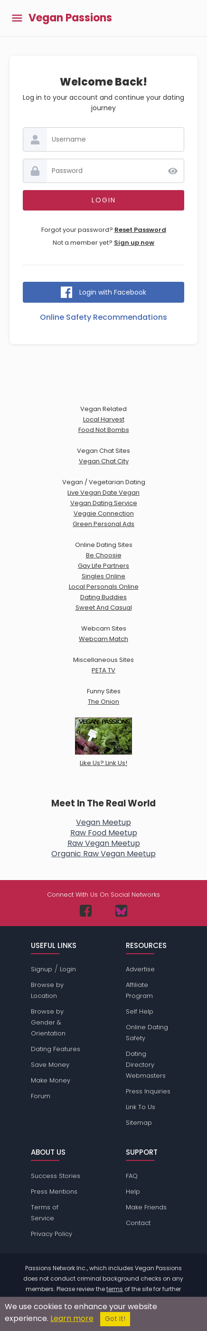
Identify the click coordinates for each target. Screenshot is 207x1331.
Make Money (50, 1080)
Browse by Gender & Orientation (48, 1022)
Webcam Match (103, 638)
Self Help (139, 1011)
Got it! (115, 1318)
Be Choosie (104, 555)
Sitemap (139, 1122)
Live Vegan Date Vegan (103, 492)
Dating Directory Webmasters (146, 1064)
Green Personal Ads (103, 523)
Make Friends (146, 1207)
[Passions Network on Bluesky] (121, 911)
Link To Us (140, 1106)
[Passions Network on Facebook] (86, 911)
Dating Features (55, 1048)
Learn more (72, 1318)
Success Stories (55, 1175)
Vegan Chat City (104, 461)
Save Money (50, 1064)
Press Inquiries (148, 1091)
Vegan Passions (70, 18)
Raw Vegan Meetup (103, 843)
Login (68, 969)
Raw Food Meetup (103, 832)
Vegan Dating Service (103, 503)
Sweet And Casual (103, 607)
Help (133, 1191)
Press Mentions (54, 1191)
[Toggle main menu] (17, 18)
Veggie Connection (104, 513)
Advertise (140, 969)
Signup (41, 969)
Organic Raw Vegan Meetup (103, 853)
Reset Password (140, 229)
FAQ (132, 1175)
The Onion (103, 701)
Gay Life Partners (103, 565)
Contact (138, 1222)
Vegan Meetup (103, 822)
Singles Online (103, 576)
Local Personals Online (104, 586)
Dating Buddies (103, 597)
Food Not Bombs (103, 429)
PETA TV (103, 670)
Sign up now (134, 242)
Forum (40, 1096)
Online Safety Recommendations (103, 317)
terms (114, 1289)
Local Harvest (103, 419)
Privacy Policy (51, 1233)
